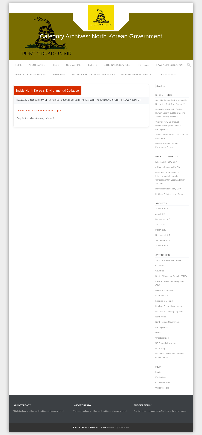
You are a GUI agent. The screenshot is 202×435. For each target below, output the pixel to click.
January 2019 (161, 208)
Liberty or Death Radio (29, 74)
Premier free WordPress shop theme (90, 427)
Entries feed (160, 377)
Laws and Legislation (169, 65)
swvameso (160, 172)
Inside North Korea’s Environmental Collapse (47, 90)
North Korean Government (104, 100)
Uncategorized (162, 338)
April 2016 (160, 224)
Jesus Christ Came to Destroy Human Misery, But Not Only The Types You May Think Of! (170, 113)
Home (18, 65)
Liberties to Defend (163, 301)
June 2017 (160, 214)
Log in (158, 372)
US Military (160, 348)
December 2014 (162, 235)
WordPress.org (162, 388)
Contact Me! (73, 65)
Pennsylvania (161, 327)
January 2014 (161, 245)
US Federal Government (166, 343)
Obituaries (58, 74)
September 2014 (162, 240)
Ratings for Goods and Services (92, 74)
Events (92, 65)
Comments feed (162, 382)
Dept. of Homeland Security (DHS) (171, 276)
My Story (173, 162)
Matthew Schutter (163, 194)
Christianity (160, 265)
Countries (68, 100)
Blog (56, 65)
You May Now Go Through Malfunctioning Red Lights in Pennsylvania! (168, 126)
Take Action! (165, 74)
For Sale (143, 65)
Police (158, 332)
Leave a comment (132, 100)
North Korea (82, 100)
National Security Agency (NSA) (169, 311)
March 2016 (160, 230)
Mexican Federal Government (168, 306)
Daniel (43, 100)
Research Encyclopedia (136, 74)
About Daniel (37, 65)
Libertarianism (161, 295)
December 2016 (162, 219)
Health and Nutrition (164, 290)
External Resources (117, 65)
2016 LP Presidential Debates (168, 260)
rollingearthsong (162, 167)
